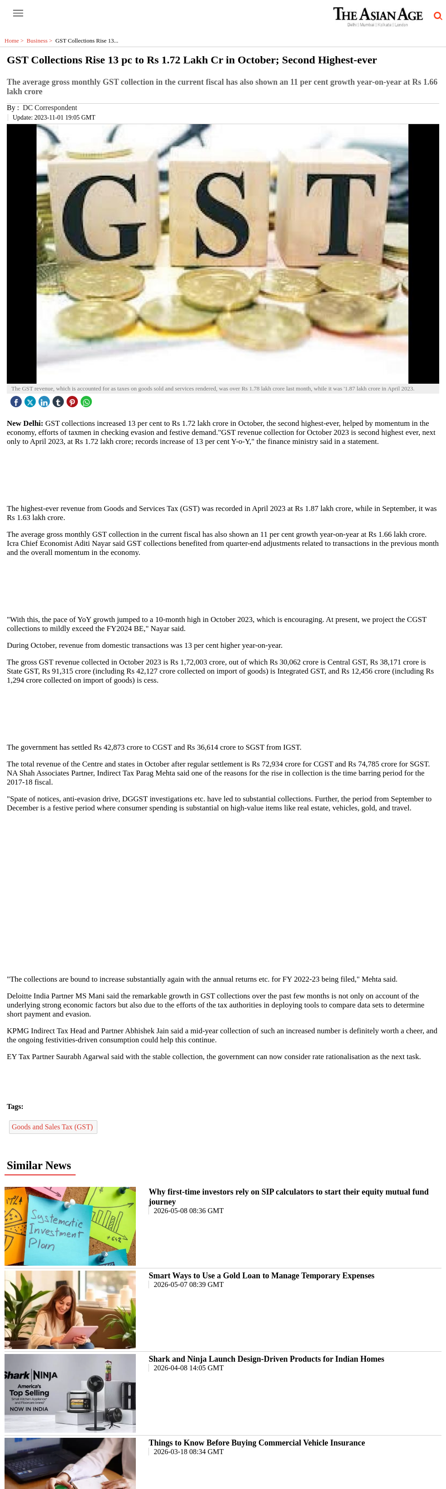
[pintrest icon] (73, 399)
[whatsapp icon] (87, 399)
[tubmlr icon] (59, 399)
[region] (226, 474)
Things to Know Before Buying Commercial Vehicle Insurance (257, 1442)
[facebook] (17, 399)
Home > (16, 40)
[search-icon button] (436, 16)
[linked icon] (45, 399)
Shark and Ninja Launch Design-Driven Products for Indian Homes (266, 1359)
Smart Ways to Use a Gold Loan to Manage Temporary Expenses (261, 1275)
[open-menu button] (18, 14)
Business (41, 40)
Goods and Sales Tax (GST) (53, 1127)
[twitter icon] (31, 399)
